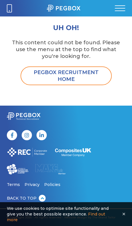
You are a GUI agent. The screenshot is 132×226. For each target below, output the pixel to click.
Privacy (32, 184)
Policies (52, 184)
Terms (13, 184)
